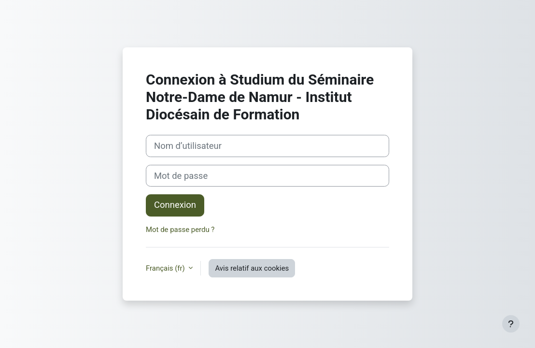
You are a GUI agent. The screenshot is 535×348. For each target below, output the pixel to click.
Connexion (175, 205)
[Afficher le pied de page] (511, 324)
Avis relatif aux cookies (252, 268)
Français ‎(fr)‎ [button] (166, 268)
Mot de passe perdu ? (180, 229)
